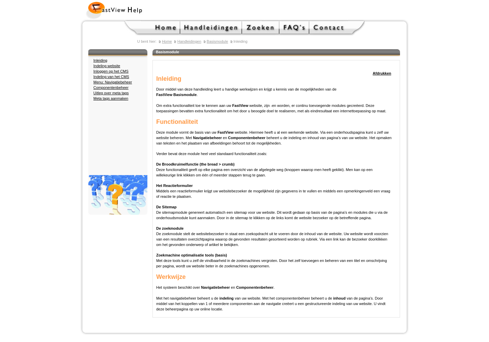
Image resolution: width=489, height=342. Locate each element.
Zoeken (260, 28)
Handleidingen (211, 28)
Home (152, 28)
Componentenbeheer (110, 88)
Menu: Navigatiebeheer (112, 82)
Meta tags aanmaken (110, 98)
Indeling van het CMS (111, 77)
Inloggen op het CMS (110, 71)
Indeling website (106, 66)
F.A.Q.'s (294, 28)
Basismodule (217, 41)
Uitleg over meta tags (111, 93)
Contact (337, 28)
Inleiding (100, 60)
